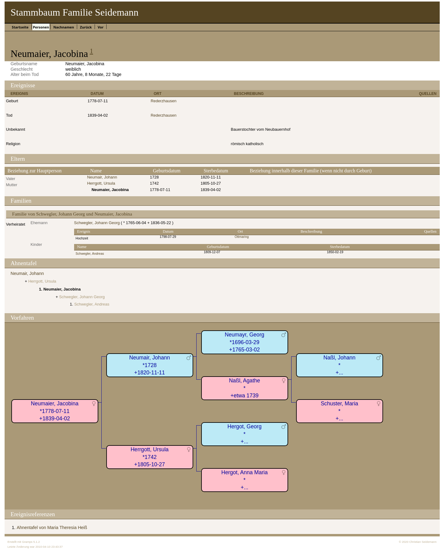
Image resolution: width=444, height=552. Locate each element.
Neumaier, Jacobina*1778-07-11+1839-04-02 (55, 411)
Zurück (86, 27)
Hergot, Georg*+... (245, 434)
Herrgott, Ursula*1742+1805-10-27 (149, 457)
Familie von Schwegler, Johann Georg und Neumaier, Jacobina (72, 213)
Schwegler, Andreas (90, 253)
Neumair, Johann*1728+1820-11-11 (149, 365)
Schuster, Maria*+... (339, 411)
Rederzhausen (163, 101)
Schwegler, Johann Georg (97, 222)
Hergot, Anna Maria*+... (244, 479)
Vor (100, 27)
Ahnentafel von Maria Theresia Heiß (52, 527)
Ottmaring (242, 236)
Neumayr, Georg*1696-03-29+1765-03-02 (244, 342)
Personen (41, 27)
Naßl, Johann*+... (339, 365)
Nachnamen (63, 27)
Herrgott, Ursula (101, 183)
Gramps (27, 541)
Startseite (20, 27)
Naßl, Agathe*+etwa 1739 (244, 388)
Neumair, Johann (102, 177)
